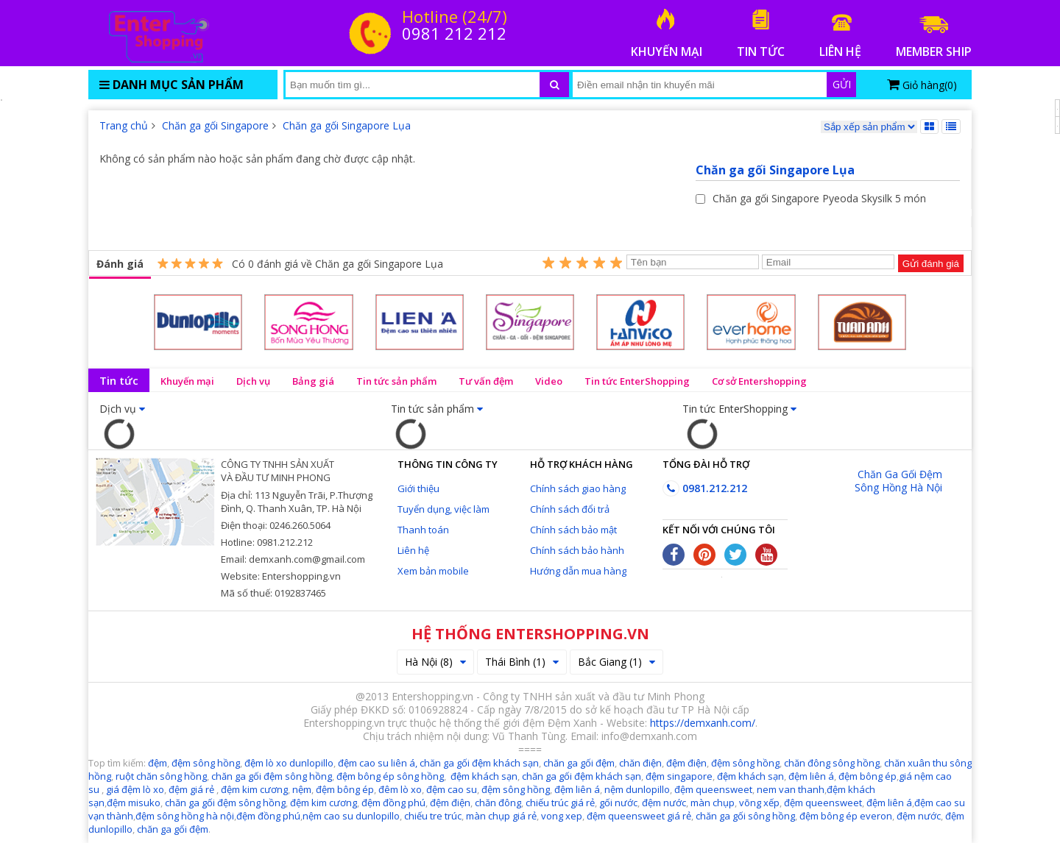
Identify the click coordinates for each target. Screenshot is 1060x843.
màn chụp (712, 802)
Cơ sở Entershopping (759, 381)
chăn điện (640, 762)
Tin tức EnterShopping (637, 381)
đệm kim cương (254, 789)
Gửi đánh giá (930, 263)
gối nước (618, 802)
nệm (301, 789)
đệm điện (450, 802)
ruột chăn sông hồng (161, 776)
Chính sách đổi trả (570, 509)
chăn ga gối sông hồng (745, 815)
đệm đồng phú (393, 802)
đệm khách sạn (484, 776)
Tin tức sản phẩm (396, 381)
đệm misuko (133, 802)
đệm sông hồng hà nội (184, 815)
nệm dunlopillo (637, 789)
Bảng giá (313, 381)
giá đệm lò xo (135, 789)
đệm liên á (811, 776)
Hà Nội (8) (435, 662)
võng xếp (759, 802)
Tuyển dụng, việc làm (444, 509)
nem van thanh (790, 789)
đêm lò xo (400, 789)
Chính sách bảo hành (577, 550)
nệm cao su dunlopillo (351, 815)
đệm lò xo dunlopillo (288, 762)
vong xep (561, 815)
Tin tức (118, 380)
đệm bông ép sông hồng (390, 776)
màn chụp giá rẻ (501, 815)
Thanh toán (423, 529)
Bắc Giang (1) (616, 662)
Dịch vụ (253, 381)
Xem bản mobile (433, 570)
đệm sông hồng (206, 762)
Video (548, 381)
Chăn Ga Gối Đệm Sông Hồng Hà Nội (898, 480)
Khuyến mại (187, 381)
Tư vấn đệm (486, 381)
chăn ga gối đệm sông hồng (271, 776)
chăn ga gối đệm (172, 829)
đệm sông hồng (745, 762)
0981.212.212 (704, 488)
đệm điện (686, 762)
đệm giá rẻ (191, 789)
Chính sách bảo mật (573, 529)
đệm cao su (451, 789)
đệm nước (664, 802)
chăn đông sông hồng (832, 762)
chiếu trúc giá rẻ (560, 802)
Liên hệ (413, 550)
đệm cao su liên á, (377, 762)
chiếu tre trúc (433, 815)
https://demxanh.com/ (702, 723)
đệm (157, 762)
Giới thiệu (418, 488)
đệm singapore (679, 776)
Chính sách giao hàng (578, 488)
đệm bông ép (867, 776)
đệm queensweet (713, 789)
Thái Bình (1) (522, 662)
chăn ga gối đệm (579, 762)
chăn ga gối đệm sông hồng (225, 802)
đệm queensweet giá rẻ (639, 815)
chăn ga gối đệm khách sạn (479, 762)
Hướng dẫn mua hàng (578, 570)
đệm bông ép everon (845, 815)
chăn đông (498, 802)
